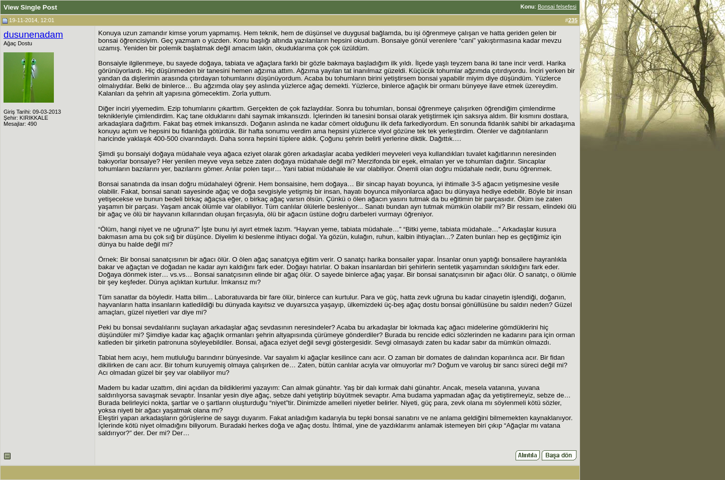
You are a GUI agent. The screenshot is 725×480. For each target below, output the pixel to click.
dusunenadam (33, 34)
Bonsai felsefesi (557, 7)
